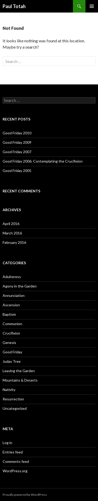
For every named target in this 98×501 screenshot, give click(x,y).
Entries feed (13, 452)
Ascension (11, 305)
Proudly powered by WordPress (25, 495)
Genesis (9, 342)
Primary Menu (91, 6)
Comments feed (16, 461)
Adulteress (12, 276)
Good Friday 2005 (17, 170)
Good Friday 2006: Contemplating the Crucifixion (43, 161)
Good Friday (12, 352)
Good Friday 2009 (17, 142)
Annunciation (14, 295)
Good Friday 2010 (17, 133)
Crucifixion (11, 333)
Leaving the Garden (19, 370)
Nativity (9, 389)
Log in (7, 442)
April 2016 (11, 223)
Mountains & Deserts (20, 380)
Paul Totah (14, 6)
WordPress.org (15, 471)
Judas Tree (12, 361)
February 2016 (14, 242)
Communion (12, 323)
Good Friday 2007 (17, 151)
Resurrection (13, 399)
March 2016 (12, 233)
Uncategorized (15, 408)
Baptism (9, 314)
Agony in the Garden (20, 286)
